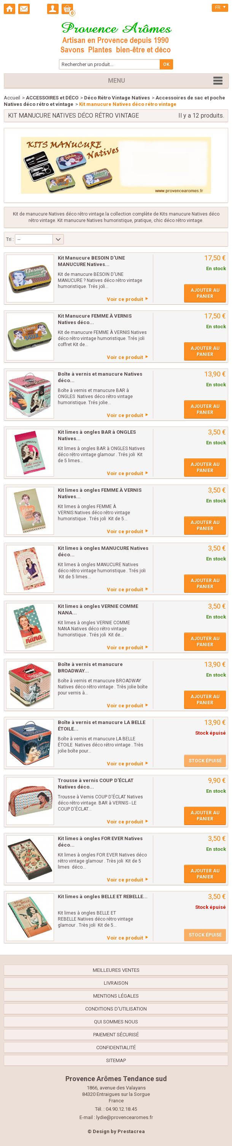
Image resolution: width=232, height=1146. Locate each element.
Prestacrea (131, 1131)
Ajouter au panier (205, 293)
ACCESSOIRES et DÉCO (52, 98)
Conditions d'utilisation (116, 1009)
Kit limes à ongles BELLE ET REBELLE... (103, 896)
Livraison (116, 983)
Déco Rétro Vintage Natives (117, 98)
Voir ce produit (125, 299)
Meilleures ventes (116, 970)
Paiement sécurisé (116, 1034)
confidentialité (116, 1047)
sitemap (116, 1060)
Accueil (12, 98)
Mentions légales (116, 996)
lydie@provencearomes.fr (124, 1117)
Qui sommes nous (116, 1022)
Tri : (10, 239)
